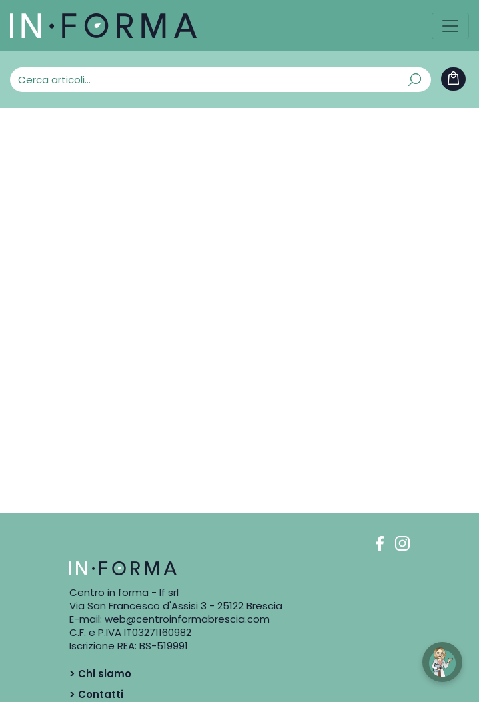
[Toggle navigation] (450, 26)
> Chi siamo (100, 674)
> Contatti (96, 694)
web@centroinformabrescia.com (187, 619)
